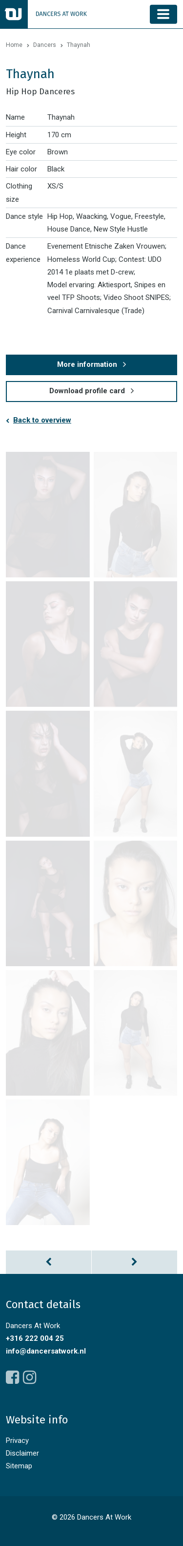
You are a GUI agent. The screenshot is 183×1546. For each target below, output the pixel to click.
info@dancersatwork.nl (46, 1351)
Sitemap (19, 1465)
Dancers (44, 45)
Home (14, 45)
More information (87, 364)
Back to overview (42, 420)
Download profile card (87, 390)
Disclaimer (22, 1453)
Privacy (17, 1440)
